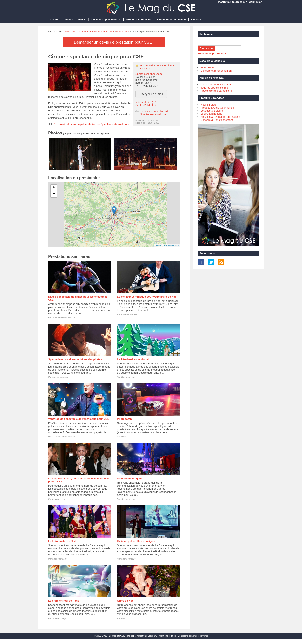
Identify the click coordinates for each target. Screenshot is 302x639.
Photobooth (124, 418)
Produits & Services (138, 19)
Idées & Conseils (75, 19)
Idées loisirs (207, 67)
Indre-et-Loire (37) (146, 102)
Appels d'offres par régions (216, 90)
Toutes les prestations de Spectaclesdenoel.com (154, 113)
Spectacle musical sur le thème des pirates (75, 359)
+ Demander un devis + (171, 19)
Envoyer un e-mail (151, 94)
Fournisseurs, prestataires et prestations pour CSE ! (88, 31)
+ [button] (53, 188)
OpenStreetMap (171, 245)
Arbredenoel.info (129, 314)
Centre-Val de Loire (146, 105)
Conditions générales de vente (193, 636)
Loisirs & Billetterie (211, 113)
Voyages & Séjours (212, 110)
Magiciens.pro (59, 499)
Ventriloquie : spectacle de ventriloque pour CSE (78, 418)
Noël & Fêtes (122, 31)
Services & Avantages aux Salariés (221, 116)
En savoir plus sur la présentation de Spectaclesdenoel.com (91, 124)
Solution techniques (129, 478)
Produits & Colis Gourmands (217, 107)
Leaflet (158, 245)
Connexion (255, 1)
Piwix (123, 436)
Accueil (54, 19)
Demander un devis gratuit (216, 84)
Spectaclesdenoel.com (148, 73)
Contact (196, 19)
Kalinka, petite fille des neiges (136, 541)
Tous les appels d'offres (214, 87)
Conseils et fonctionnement (216, 70)
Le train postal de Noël (62, 541)
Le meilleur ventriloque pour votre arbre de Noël (147, 296)
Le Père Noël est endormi (133, 359)
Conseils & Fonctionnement (217, 119)
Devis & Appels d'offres (106, 19)
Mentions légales (167, 636)
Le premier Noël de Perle (63, 600)
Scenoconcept (128, 377)
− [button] (53, 194)
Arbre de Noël (125, 600)
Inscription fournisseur (232, 1)
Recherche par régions (212, 53)
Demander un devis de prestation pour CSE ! (114, 42)
